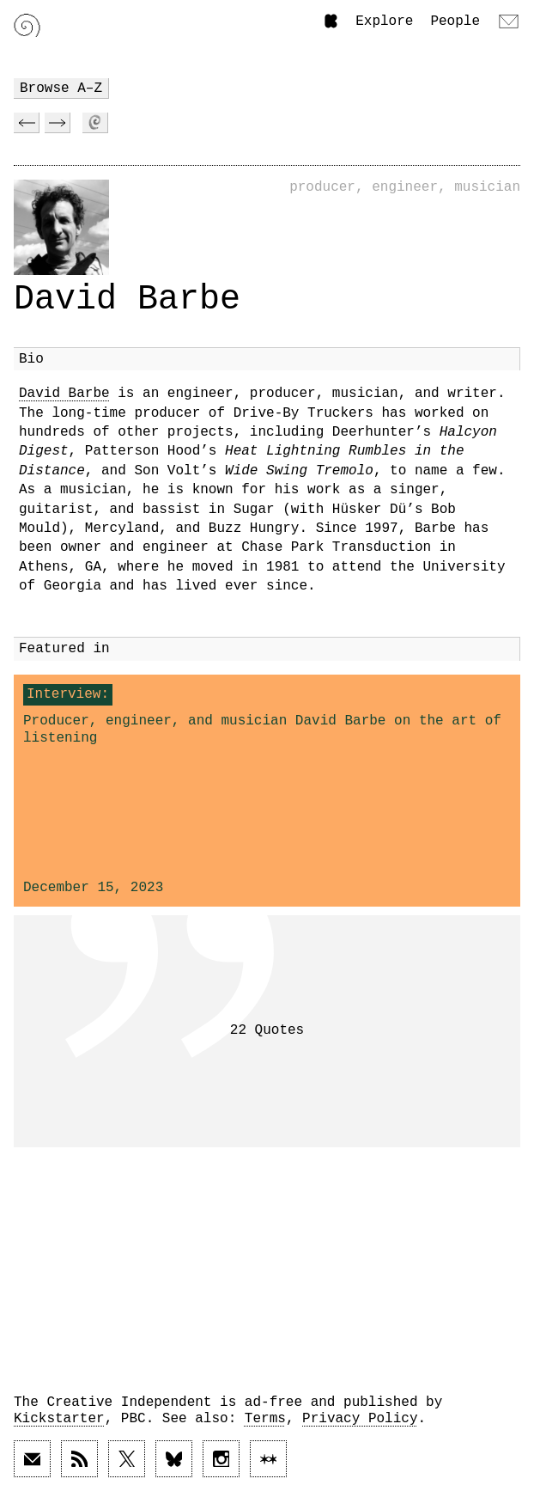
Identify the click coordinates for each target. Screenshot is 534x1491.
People (455, 21)
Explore (384, 21)
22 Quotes (267, 1030)
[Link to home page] (27, 25)
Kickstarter (59, 1419)
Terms (265, 1419)
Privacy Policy (359, 1419)
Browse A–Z (61, 88)
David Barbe (64, 393)
